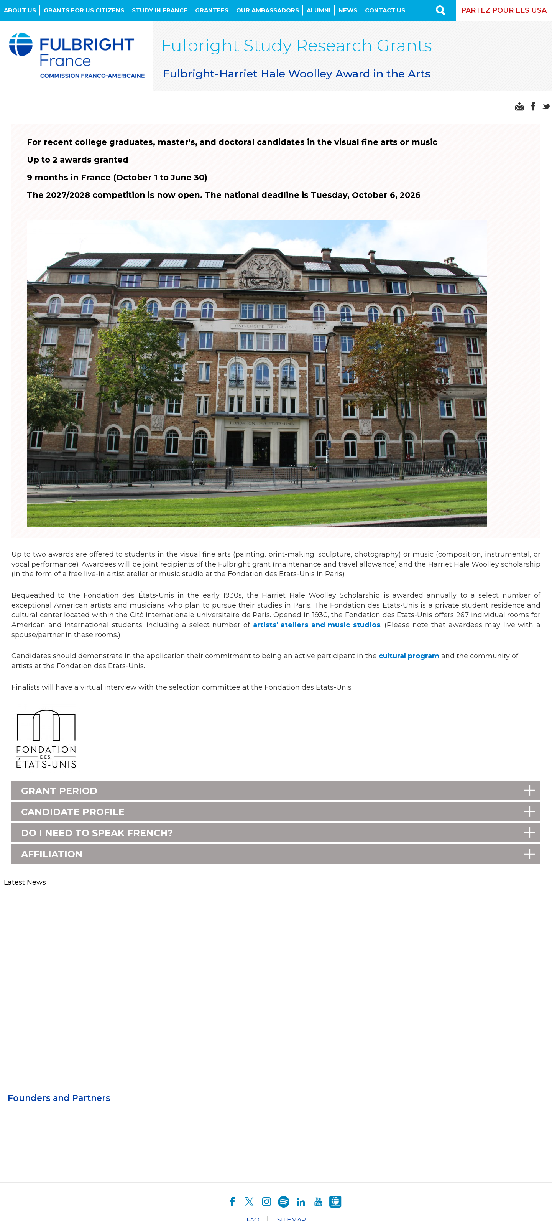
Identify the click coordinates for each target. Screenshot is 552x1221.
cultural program (409, 656)
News (347, 10)
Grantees (211, 10)
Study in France (159, 10)
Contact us (385, 10)
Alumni (319, 10)
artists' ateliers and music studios (316, 625)
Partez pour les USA (504, 10)
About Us (20, 10)
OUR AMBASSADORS (267, 10)
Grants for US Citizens (84, 10)
